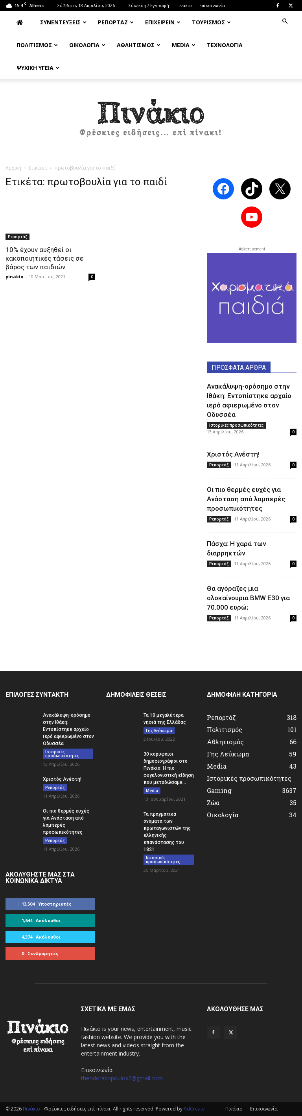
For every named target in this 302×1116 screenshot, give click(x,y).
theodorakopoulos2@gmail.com (122, 1078)
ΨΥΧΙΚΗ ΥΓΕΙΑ (38, 67)
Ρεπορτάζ (17, 236)
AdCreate (194, 1108)
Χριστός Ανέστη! (233, 454)
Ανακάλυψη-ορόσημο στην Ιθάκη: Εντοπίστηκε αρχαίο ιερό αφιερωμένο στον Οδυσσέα (68, 729)
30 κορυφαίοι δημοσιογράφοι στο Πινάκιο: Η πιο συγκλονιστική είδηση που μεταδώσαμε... (169, 768)
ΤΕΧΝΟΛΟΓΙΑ (225, 45)
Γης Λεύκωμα (159, 730)
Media (152, 790)
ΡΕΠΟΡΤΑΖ (116, 22)
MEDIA (183, 45)
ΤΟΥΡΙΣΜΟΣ (211, 22)
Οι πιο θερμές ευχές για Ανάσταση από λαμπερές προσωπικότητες (246, 499)
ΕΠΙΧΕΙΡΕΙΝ (162, 22)
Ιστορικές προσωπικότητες (236, 425)
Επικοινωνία (212, 5)
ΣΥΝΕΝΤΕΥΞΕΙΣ (63, 22)
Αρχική (13, 167)
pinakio (14, 276)
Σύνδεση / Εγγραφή (149, 5)
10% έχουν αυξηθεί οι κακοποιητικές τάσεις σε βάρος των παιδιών (44, 258)
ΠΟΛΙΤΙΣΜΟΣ (37, 45)
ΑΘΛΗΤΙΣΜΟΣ (138, 45)
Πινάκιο (183, 5)
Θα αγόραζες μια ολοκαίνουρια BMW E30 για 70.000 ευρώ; (248, 597)
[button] (284, 21)
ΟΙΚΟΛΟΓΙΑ (87, 45)
